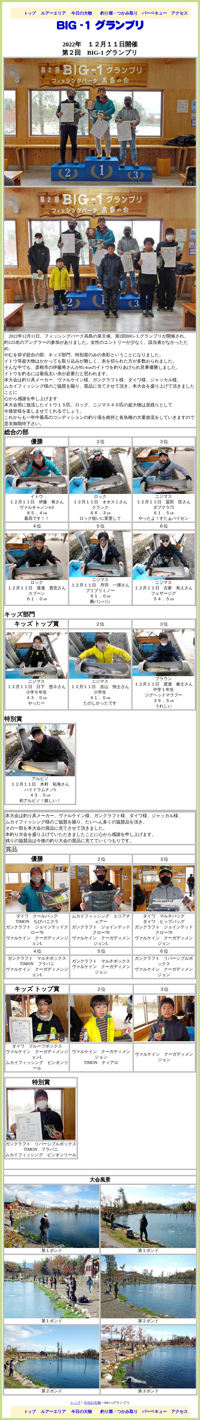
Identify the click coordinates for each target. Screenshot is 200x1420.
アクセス (179, 13)
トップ (30, 13)
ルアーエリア (53, 13)
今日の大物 (81, 13)
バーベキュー (154, 13)
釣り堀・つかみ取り (119, 13)
